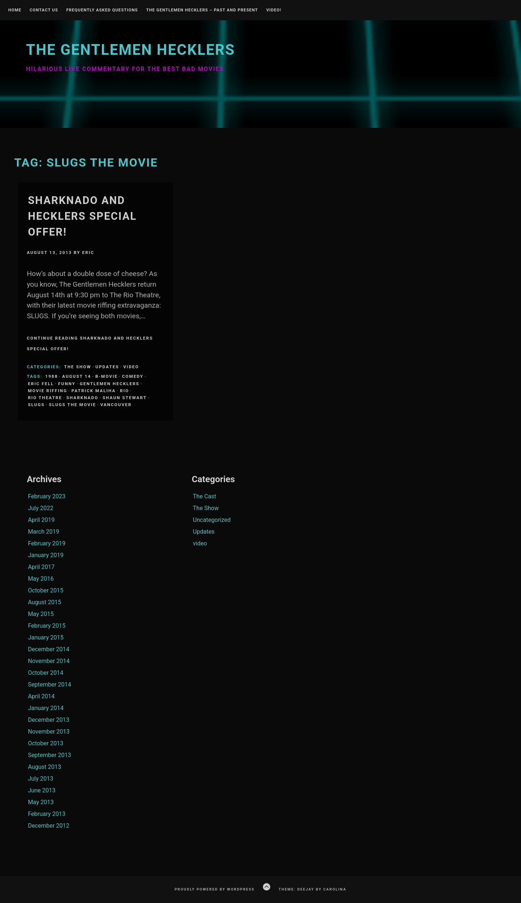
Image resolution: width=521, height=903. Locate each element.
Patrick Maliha (93, 390)
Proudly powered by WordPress (215, 889)
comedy (132, 376)
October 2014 (45, 672)
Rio (124, 390)
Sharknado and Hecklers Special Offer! (82, 216)
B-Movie (106, 376)
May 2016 (41, 578)
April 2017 (41, 566)
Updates (107, 366)
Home (14, 10)
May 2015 (41, 613)
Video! (273, 10)
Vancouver (116, 404)
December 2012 (48, 825)
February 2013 (46, 813)
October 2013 (45, 743)
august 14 (76, 376)
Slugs (36, 404)
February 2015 (46, 625)
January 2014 (46, 708)
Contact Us (43, 10)
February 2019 (46, 543)
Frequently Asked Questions (102, 10)
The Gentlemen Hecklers (130, 49)
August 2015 (44, 602)
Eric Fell (41, 383)
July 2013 (40, 778)
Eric (88, 252)
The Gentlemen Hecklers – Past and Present (202, 10)
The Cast (204, 496)
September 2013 (49, 755)
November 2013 (48, 731)
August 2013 (44, 766)
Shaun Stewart (125, 397)
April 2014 (41, 696)
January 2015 (46, 637)
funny (66, 383)
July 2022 (40, 508)
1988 (51, 376)
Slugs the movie (72, 404)
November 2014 (48, 660)
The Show (77, 366)
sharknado (82, 397)
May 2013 (41, 802)
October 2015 (45, 590)
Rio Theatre (45, 397)
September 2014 (49, 684)
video (131, 366)
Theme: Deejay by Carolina (312, 889)
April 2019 (41, 519)
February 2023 (46, 496)
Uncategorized (212, 519)
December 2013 (48, 719)
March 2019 (43, 531)
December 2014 (48, 649)
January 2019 (46, 555)
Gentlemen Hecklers (109, 383)
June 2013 (42, 790)
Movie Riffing (47, 390)
